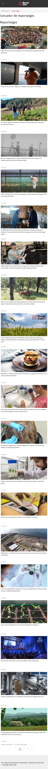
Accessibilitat (12, 763)
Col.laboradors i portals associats (29, 763)
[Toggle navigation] (3, 3)
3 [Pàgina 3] (27, 748)
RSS (42, 763)
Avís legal (4, 763)
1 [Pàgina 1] (20, 748)
